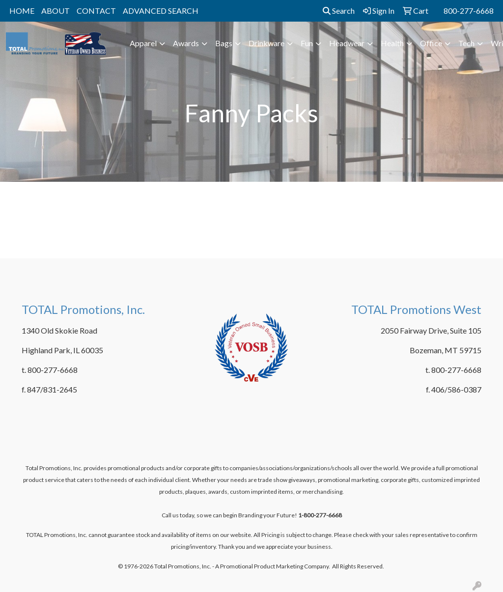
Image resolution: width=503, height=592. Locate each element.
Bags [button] (223, 43)
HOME (21, 10)
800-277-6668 (469, 10)
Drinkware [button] (266, 43)
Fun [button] (307, 43)
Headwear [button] (346, 43)
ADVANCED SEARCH (160, 10)
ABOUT (55, 10)
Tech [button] (466, 43)
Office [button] (431, 43)
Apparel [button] (143, 43)
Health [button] (392, 43)
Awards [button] (186, 43)
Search (339, 10)
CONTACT (96, 10)
